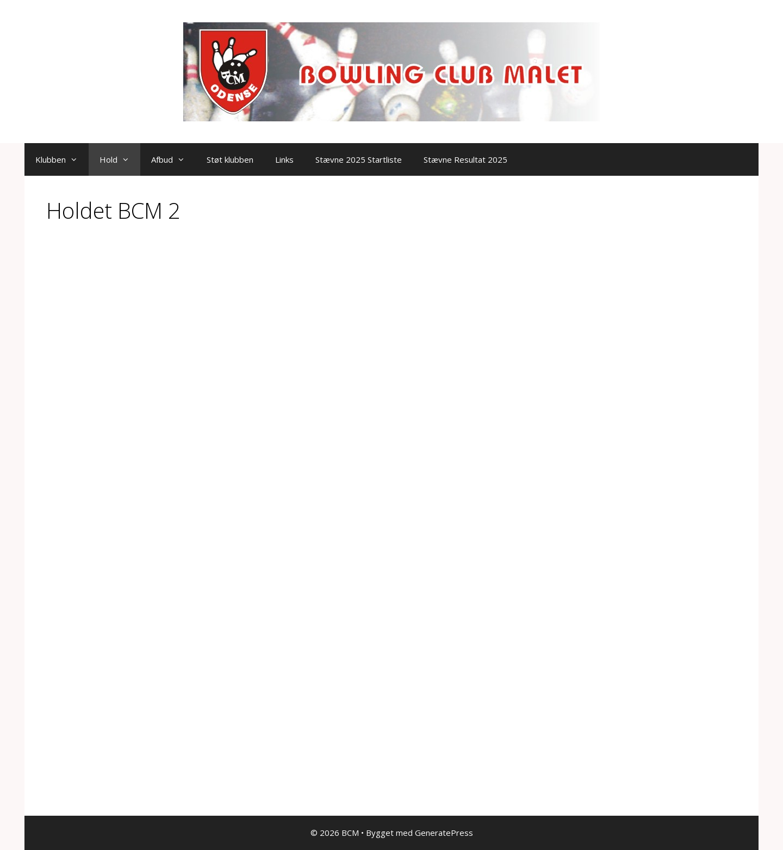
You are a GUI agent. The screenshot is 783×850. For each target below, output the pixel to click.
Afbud (173, 159)
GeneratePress (444, 832)
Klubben (62, 159)
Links (284, 159)
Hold (120, 159)
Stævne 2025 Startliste (358, 159)
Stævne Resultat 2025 (465, 159)
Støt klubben (230, 159)
